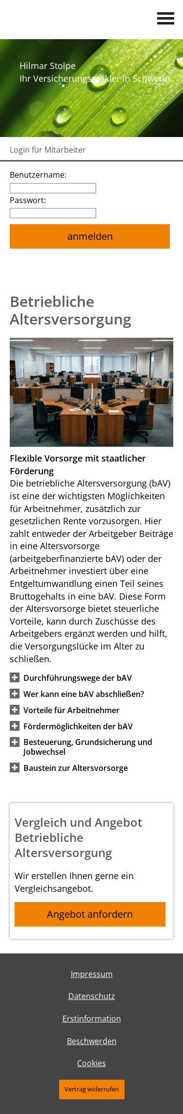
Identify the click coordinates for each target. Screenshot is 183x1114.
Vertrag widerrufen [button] (91, 1089)
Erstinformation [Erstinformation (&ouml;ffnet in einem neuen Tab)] (91, 1018)
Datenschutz (91, 996)
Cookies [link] (91, 1063)
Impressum (92, 974)
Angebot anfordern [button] (90, 914)
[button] (77, 677)
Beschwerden (92, 1041)
